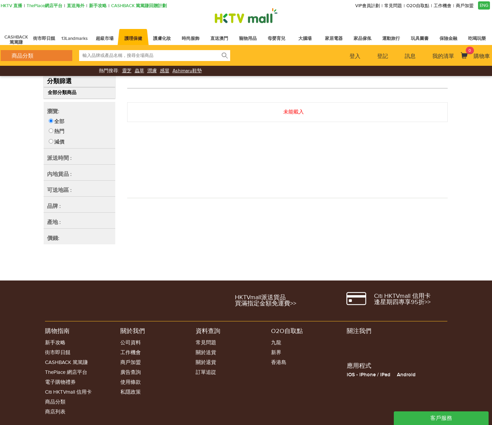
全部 (59, 121)
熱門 (59, 131)
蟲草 (139, 71)
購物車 (478, 53)
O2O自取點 (417, 6)
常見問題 (393, 6)
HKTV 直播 (11, 6)
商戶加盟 (465, 6)
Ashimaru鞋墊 (187, 71)
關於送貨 (206, 352)
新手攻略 (98, 6)
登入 (354, 56)
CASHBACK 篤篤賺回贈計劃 (139, 6)
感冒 (164, 71)
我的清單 (443, 56)
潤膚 (152, 71)
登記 (382, 56)
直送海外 (76, 6)
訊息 (410, 56)
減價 (59, 142)
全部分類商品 (62, 92)
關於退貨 (206, 362)
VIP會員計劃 (367, 6)
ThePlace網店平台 (44, 6)
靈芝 (127, 71)
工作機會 (442, 6)
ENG (484, 5)
